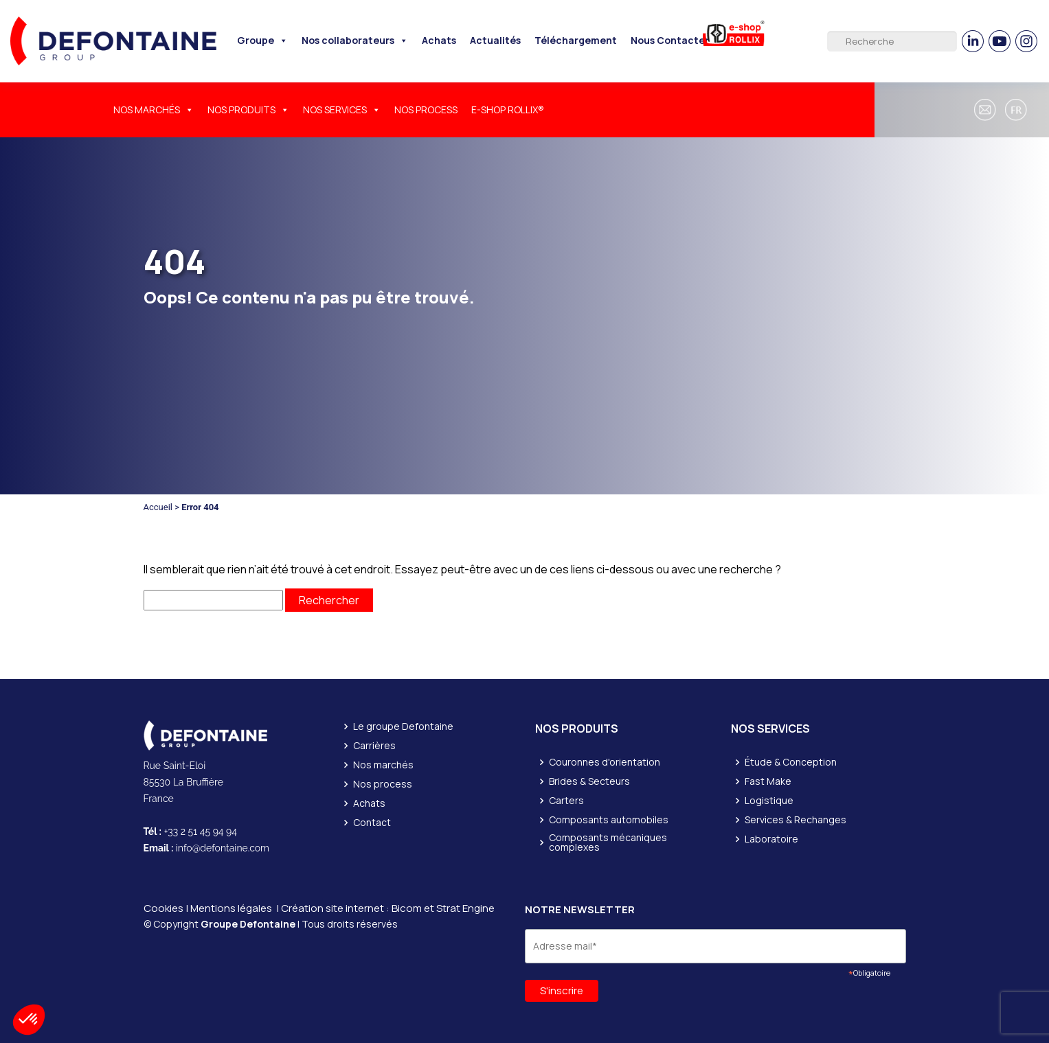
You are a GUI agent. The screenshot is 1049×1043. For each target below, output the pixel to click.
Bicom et (414, 908)
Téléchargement (575, 40)
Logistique (769, 800)
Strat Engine (465, 908)
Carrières (374, 745)
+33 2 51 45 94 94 (200, 831)
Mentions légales (231, 908)
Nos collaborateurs (355, 40)
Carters (566, 800)
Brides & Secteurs (589, 781)
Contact (372, 822)
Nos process (382, 784)
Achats (439, 40)
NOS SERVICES (342, 109)
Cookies (163, 908)
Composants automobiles (608, 820)
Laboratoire (771, 839)
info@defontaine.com (222, 848)
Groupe (262, 40)
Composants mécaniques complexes (608, 842)
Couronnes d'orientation (604, 762)
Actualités (495, 40)
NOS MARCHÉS (153, 109)
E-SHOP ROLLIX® (507, 109)
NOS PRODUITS (248, 109)
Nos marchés (383, 765)
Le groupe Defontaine (403, 726)
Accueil (158, 507)
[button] (1018, 109)
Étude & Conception (791, 762)
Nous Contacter (670, 40)
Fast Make (768, 781)
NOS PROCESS (426, 109)
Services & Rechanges (795, 820)
